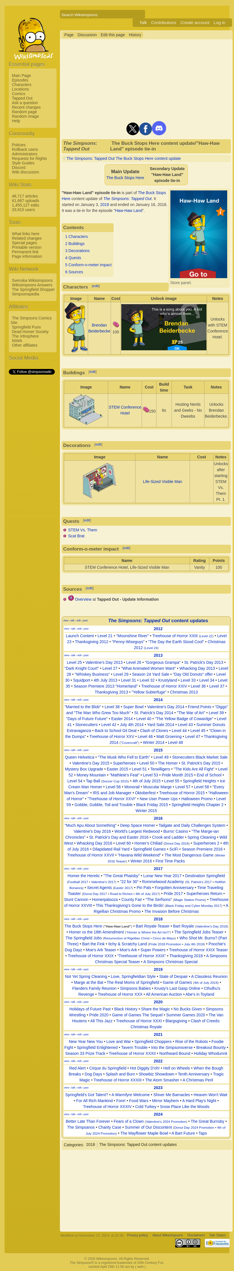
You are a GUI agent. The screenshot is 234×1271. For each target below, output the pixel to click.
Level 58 (201, 787)
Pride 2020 (98, 1015)
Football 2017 (78, 882)
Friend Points (199, 707)
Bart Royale (183, 926)
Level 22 (206, 636)
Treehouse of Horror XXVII (90, 855)
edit (96, 286)
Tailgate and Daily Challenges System (192, 825)
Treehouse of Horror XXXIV (107, 1106)
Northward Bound (174, 1053)
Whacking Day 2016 (94, 843)
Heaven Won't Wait (210, 1094)
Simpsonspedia (25, 294)
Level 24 (151, 648)
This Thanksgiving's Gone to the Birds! (130, 905)
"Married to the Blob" (82, 707)
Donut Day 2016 (177, 843)
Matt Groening (169, 736)
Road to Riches (121, 894)
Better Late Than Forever (88, 1121)
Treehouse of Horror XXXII (132, 1053)
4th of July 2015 (147, 781)
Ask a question (25, 102)
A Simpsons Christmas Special (170, 961)
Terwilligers (160, 769)
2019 (158, 969)
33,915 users (23, 209)
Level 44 (179, 730)
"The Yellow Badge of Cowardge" (184, 718)
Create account (195, 22)
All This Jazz (101, 1021)
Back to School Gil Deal (116, 730)
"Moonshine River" (132, 636)
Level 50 (146, 763)
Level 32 (147, 680)
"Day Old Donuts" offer (193, 674)
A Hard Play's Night (199, 1100)
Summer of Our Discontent (148, 1127)
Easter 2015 (117, 769)
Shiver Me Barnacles (171, 1094)
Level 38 (112, 707)
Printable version (26, 247)
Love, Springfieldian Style (133, 976)
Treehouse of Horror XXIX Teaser (198, 950)
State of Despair (173, 976)
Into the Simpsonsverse (172, 1047)
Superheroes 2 (206, 843)
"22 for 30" (129, 881)
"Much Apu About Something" (91, 825)
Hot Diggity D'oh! (145, 1068)
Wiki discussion (25, 172)
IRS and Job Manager (112, 793)
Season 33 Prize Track (85, 1053)
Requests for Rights (29, 158)
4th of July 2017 (147, 894)
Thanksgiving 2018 (186, 956)
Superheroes (124, 763)
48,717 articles (25, 196)
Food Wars (139, 1100)
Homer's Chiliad (148, 843)
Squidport (81, 680)
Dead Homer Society (30, 331)
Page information (27, 256)
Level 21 (104, 636)
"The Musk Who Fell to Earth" (124, 757)
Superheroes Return (204, 893)
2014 (158, 699)
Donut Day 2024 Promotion (194, 1127)
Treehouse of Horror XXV (111, 736)
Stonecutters (86, 724)
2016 (158, 818)
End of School (209, 775)
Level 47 (192, 736)
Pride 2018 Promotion (165, 944)
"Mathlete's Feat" (124, 775)
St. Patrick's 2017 (199, 882)
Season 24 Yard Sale (150, 674)
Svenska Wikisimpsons (32, 280)
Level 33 (188, 680)
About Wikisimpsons (167, 1236)
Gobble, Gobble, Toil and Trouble (103, 804)
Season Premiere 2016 (202, 849)
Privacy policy (137, 1236)
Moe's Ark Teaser (101, 950)
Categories (73, 1144)
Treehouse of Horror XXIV (164, 686)
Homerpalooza (105, 899)
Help (16, 121)
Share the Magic (155, 1009)
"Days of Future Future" (87, 718)
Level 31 (128, 680)
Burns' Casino (175, 831)
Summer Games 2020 (185, 1015)
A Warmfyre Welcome (131, 1094)
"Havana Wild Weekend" (139, 855)
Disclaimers (196, 1236)
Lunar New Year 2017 (162, 875)
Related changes (27, 238)
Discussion (87, 35)
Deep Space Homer (137, 825)
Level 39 (216, 712)
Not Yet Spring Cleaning (86, 976)
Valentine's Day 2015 (90, 763)
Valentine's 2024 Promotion (166, 1121)
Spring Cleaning (201, 837)
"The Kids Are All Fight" (194, 769)
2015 (158, 750)
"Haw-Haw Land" (118, 926)
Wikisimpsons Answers (32, 285)
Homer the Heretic (84, 875)
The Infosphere (25, 336)
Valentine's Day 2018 (211, 926)
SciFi (174, 849)
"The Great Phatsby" (121, 875)
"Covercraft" (129, 742)
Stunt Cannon (76, 899)
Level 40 (143, 718)
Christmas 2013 (184, 692)
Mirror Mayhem (165, 1100)
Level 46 (145, 736)
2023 (158, 1087)
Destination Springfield (205, 875)
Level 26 (133, 662)
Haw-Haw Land (128, 210)
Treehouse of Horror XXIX (91, 956)
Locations (20, 89)
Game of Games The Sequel (137, 1015)
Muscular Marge (157, 787)
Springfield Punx (26, 327)
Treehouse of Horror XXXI (139, 1021)
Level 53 (150, 775)
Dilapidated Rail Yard (111, 849)
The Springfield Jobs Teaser (198, 932)
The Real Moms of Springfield (133, 982)
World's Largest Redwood (137, 831)
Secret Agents (99, 887)
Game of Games (177, 982)
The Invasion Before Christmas (171, 911)
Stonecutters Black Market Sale (199, 757)
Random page (24, 112)
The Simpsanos (81, 1127)
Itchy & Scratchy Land (127, 944)
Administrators (24, 154)
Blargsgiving (176, 1021)
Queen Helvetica (79, 757)
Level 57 (182, 787)
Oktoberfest (145, 793)
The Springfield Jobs (84, 938)
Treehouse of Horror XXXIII (118, 1080)
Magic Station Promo (189, 899)
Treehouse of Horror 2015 (182, 793)
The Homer (168, 763)
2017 (158, 868)
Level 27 (110, 668)
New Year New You (86, 1041)
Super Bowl (133, 707)
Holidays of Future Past (90, 1009)
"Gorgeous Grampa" (163, 662)
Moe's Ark (128, 950)
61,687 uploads (25, 200)
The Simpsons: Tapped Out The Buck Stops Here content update (123, 158)
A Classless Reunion (209, 976)
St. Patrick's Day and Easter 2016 (119, 837)
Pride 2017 (173, 893)
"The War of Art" (191, 712)
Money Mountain (91, 775)
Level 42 (108, 724)
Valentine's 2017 (103, 882)
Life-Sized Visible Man (162, 481)
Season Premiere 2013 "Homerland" (106, 686)
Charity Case (109, 1127)
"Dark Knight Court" (81, 668)
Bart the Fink (93, 944)
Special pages (24, 243)
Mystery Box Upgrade (84, 769)
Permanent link (25, 252)
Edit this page (113, 35)
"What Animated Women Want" (148, 668)
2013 (158, 655)
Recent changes (26, 107)
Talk (143, 22)
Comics (18, 93)
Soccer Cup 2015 (115, 781)
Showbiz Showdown (156, 1074)
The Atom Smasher (162, 1080)
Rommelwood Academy (163, 881)
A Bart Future (183, 1133)
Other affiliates (24, 345)
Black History (125, 1009)
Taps (203, 1133)
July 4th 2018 (194, 944)
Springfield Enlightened (97, 1047)
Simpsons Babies (135, 988)
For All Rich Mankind (94, 1100)
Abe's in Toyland (199, 994)
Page (69, 35)
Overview (83, 599)
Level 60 (123, 843)
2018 (104, 204)
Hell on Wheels (176, 1068)
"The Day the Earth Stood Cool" (176, 641)
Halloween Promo (197, 798)
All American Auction (164, 994)
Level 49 (161, 757)
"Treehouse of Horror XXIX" (141, 956)
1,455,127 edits (25, 205)
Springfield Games (149, 849)
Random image (25, 116)
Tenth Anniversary (193, 1074)
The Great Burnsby (207, 1121)
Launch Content (80, 636)
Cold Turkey (145, 1106)
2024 (158, 1114)
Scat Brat (76, 536)
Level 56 (113, 787)
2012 (158, 628)
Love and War (118, 1041)
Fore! (121, 1100)
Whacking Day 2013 (197, 668)
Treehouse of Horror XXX (120, 994)
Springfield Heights (199, 781)
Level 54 (74, 781)
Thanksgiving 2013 (111, 692)
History (135, 35)
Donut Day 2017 (95, 894)
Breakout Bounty (211, 1047)
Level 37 (216, 686)
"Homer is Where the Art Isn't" (148, 932)
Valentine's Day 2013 (104, 662)
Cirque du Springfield (107, 1068)
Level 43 (185, 724)
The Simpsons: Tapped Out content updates (138, 1144)
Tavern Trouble (134, 1047)
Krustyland (167, 680)
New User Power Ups (159, 798)
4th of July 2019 (206, 982)
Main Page (21, 75)
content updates (158, 620)
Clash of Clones (154, 730)
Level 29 (120, 674)
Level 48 (175, 742)
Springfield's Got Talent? (86, 1094)
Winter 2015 (146, 810)
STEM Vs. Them (82, 530)
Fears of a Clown (129, 1121)
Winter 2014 (153, 742)
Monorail (132, 787)
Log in (219, 22)
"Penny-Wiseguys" (128, 641)
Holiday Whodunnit (210, 1053)
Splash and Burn (120, 1074)
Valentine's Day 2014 (165, 707)
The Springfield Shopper (33, 289)
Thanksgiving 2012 (91, 641)
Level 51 (139, 769)
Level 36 (198, 686)
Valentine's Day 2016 (92, 831)
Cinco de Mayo (164, 938)
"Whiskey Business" (92, 674)
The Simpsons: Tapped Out (127, 198)
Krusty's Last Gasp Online (177, 988)
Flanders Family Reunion (94, 988)
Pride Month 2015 (177, 775)
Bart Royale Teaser (153, 926)
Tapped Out (22, 98)
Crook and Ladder (168, 837)
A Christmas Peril (198, 1080)
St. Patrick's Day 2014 (153, 712)
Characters (21, 84)
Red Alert (77, 1068)
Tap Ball (93, 781)
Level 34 (206, 680)
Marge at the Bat (88, 982)
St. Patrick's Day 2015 (200, 763)
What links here (25, 233)
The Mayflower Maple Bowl (144, 1133)
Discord (18, 167)
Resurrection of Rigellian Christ (127, 938)
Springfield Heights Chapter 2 (197, 804)
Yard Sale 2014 (160, 724)
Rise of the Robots (191, 1041)
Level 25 (74, 662)
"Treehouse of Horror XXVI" (111, 798)
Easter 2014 (122, 718)
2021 (158, 1034)
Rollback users (25, 149)
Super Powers (153, 950)
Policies (19, 145)
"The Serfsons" (159, 899)
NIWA (17, 340)
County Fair (132, 899)
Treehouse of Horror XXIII (175, 636)
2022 (158, 1061)
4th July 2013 (105, 680)
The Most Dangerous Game (189, 855)
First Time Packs (170, 861)
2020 (158, 1002)
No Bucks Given (188, 1009)
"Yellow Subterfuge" (149, 692)
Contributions (163, 22)
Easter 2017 (123, 888)
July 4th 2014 (131, 724)
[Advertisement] (31, 460)
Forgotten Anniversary (174, 887)
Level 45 (197, 730)
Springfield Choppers (153, 1041)
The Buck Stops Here (125, 177)
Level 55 (171, 781)
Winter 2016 (141, 861)
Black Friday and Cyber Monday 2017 (193, 905)
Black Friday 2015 (152, 804)
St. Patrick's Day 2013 (203, 662)
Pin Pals (144, 887)
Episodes (20, 80)
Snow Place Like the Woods (184, 1106)
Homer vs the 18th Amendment (96, 932)
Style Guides (23, 163)
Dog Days (93, 1074)
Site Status (217, 1236)
